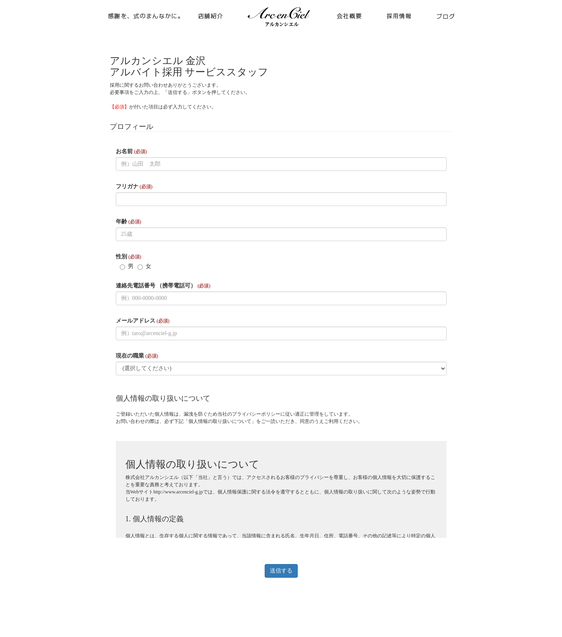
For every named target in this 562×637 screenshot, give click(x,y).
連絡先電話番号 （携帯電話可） (163, 286)
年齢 (128, 222)
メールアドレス (142, 321)
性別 (128, 257)
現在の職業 (137, 356)
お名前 (131, 151)
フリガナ (134, 186)
